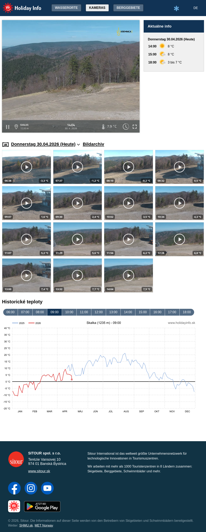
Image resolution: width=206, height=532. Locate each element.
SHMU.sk (26, 525)
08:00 (40, 312)
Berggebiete (128, 7)
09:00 (54, 312)
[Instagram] (31, 488)
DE (196, 8)
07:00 (25, 312)
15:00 (143, 312)
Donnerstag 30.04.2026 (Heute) (45, 144)
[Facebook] (14, 488)
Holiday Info (18, 5)
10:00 (69, 312)
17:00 (172, 312)
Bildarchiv (93, 144)
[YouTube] (47, 488)
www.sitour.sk (39, 471)
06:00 (10, 312)
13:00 (113, 312)
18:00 (187, 312)
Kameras (97, 7)
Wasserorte (66, 7)
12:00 (99, 312)
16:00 (157, 312)
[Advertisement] (174, 103)
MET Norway (44, 525)
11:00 (84, 312)
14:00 (128, 312)
